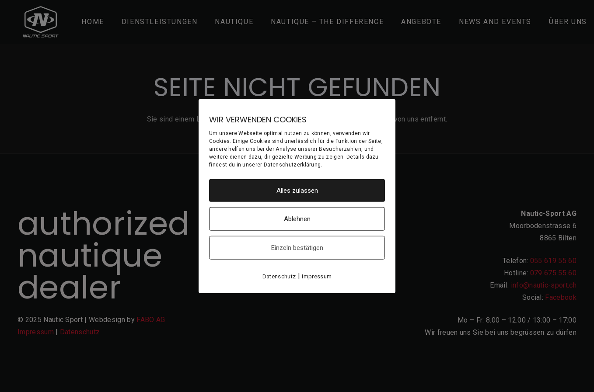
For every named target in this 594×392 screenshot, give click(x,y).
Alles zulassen (297, 190)
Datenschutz (279, 276)
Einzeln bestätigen (297, 248)
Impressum (317, 276)
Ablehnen (297, 219)
